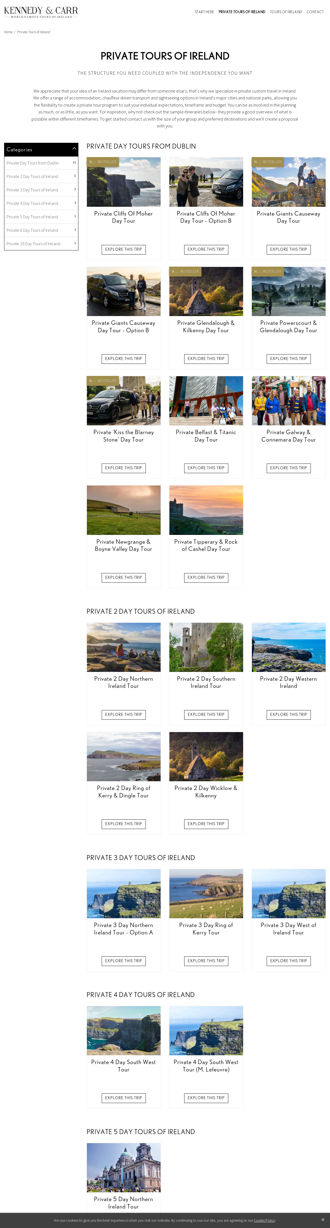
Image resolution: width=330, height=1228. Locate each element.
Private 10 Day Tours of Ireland (41, 372)
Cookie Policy (264, 1220)
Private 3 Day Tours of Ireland (41, 318)
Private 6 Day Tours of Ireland (41, 359)
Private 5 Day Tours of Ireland (41, 345)
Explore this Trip (123, 379)
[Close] (323, 1219)
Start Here (204, 12)
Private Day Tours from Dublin (41, 292)
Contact (315, 12)
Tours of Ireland (286, 12)
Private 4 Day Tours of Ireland (41, 332)
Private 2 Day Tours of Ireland (41, 305)
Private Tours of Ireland (243, 11)
